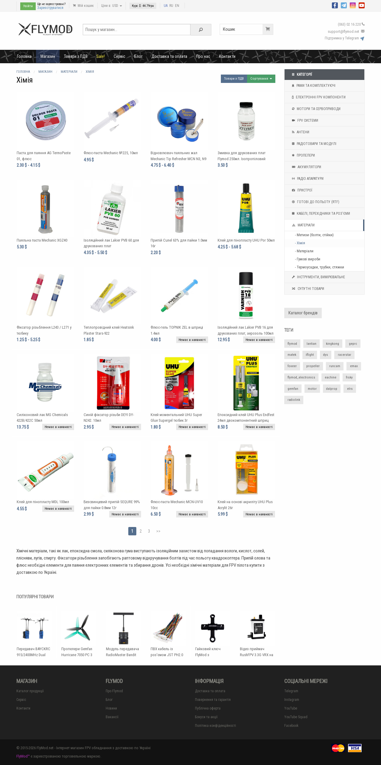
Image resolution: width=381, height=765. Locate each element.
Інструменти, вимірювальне (318, 277)
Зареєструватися (50, 8)
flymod (292, 344)
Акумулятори (306, 167)
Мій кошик (83, 6)
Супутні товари (307, 288)
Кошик (248, 29)
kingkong (332, 344)
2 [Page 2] (141, 531)
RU (171, 6)
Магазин (47, 56)
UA (166, 6)
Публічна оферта (208, 708)
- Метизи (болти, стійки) (314, 235)
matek (292, 355)
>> (158, 531)
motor (312, 389)
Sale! (100, 56)
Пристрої (301, 190)
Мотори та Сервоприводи (316, 109)
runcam (334, 366)
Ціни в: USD (111, 6)
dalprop (331, 389)
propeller (313, 366)
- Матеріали (304, 251)
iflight (310, 355)
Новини (111, 708)
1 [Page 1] (132, 531)
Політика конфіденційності (215, 726)
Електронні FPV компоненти (318, 97)
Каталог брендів (303, 313)
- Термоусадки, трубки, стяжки (319, 267)
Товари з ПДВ (76, 56)
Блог (138, 56)
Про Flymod (114, 691)
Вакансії (112, 717)
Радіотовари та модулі (313, 143)
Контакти (227, 56)
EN (177, 6)
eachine (330, 377)
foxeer (292, 366)
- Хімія (300, 243)
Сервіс (119, 56)
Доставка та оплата (169, 56)
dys (325, 355)
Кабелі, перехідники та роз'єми (320, 213)
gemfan (293, 389)
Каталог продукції (30, 691)
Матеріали (303, 225)
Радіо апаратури (307, 178)
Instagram (291, 700)
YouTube (290, 708)
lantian (311, 344)
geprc (353, 344)
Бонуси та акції (206, 717)
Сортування (261, 79)
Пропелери (303, 155)
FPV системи (304, 120)
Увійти (28, 6)
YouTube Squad (295, 717)
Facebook (291, 726)
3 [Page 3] (149, 531)
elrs (350, 389)
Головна (24, 56)
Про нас (203, 56)
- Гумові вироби (307, 259)
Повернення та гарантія (213, 700)
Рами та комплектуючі (313, 85)
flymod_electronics (301, 377)
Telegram (291, 691)
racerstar (344, 355)
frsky (349, 377)
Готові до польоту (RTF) (315, 202)
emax (354, 366)
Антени (300, 132)
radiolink (294, 400)
